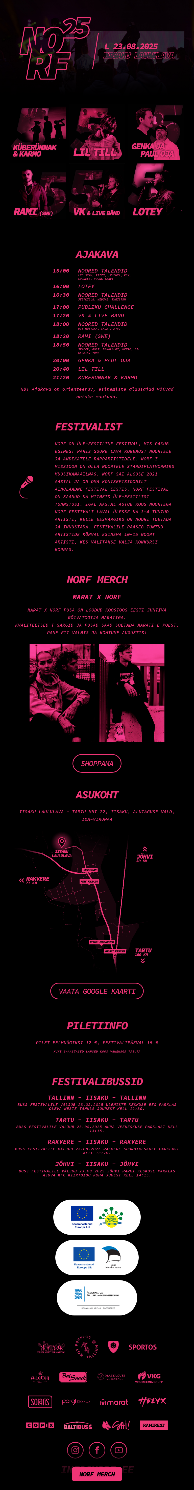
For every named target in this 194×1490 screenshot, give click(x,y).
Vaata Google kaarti (97, 991)
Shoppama (97, 763)
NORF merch (97, 1474)
